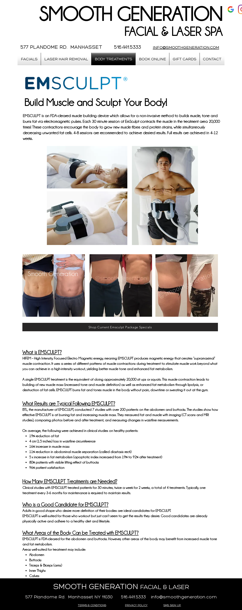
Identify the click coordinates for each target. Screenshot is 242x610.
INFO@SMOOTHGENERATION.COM (186, 47)
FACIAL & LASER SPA (173, 31)
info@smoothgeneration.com (184, 597)
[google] (230, 9)
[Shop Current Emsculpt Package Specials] (120, 327)
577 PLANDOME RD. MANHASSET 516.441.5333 (80, 47)
